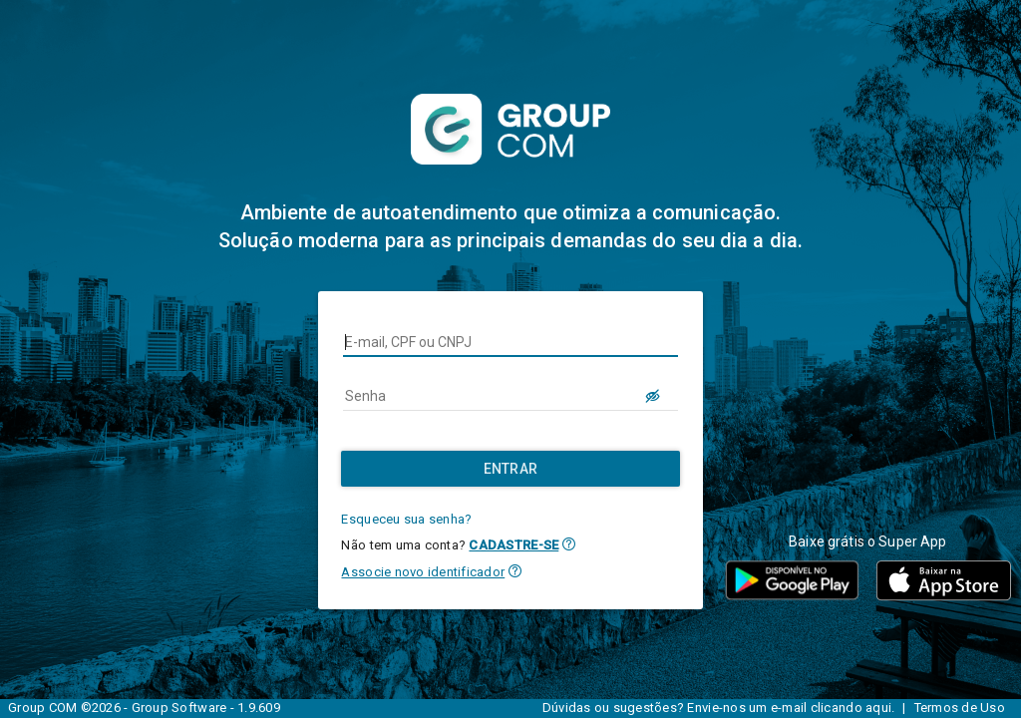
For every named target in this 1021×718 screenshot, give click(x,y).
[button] (568, 544)
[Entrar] (510, 469)
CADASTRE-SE (513, 545)
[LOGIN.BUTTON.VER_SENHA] (654, 396)
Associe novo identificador (423, 571)
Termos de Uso (959, 707)
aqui (878, 707)
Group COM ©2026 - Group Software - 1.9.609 (144, 707)
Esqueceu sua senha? (406, 519)
